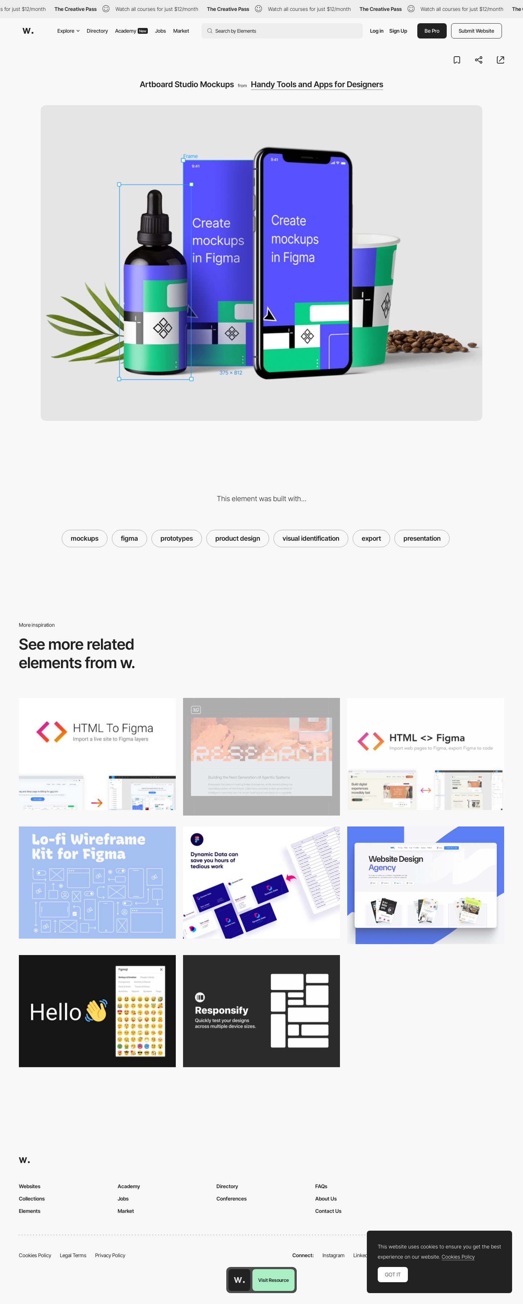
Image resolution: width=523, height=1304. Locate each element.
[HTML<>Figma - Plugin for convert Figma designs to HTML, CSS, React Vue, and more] (425, 754)
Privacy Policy (110, 1255)
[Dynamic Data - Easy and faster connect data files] (261, 882)
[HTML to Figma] (97, 754)
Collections (32, 1198)
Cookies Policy (35, 1255)
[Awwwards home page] (239, 1280)
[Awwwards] (28, 31)
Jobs (160, 31)
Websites (29, 1186)
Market (181, 31)
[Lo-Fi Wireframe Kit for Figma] (97, 882)
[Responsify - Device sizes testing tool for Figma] (261, 1011)
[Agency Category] (425, 885)
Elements (29, 1211)
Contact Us (328, 1211)
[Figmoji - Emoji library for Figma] (97, 1011)
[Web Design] (261, 757)
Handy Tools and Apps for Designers (317, 84)
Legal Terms (73, 1255)
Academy (131, 31)
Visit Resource (273, 1280)
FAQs (321, 1186)
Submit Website (476, 31)
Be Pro (432, 31)
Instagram (334, 1255)
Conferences (231, 1198)
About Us (326, 1198)
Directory (97, 31)
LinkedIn (362, 1255)
